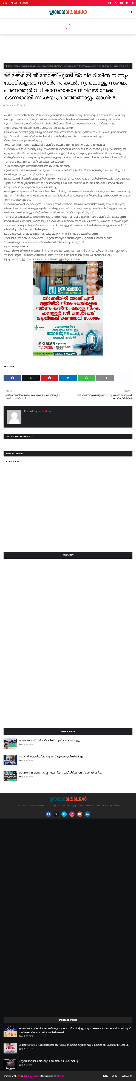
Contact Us (127, 1076)
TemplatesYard (31, 1076)
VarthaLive (44, 411)
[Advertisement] (68, 48)
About (14, 3)
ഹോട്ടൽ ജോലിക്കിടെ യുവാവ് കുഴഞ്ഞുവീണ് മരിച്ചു (51, 756)
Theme (60, 1076)
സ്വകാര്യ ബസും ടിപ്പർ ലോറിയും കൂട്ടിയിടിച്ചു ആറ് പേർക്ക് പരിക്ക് (60, 772)
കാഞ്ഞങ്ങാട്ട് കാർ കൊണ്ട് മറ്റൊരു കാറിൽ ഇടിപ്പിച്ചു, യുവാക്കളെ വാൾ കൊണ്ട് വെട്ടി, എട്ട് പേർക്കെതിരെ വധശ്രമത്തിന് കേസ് (74, 1030)
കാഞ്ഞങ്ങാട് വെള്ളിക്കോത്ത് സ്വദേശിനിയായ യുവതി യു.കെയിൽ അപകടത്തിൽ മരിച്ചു (74, 1044)
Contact (24, 3)
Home (4, 3)
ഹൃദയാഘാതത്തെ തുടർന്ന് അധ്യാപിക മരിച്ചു (48, 1060)
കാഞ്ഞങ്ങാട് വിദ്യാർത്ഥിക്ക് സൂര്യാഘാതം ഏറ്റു (49, 740)
